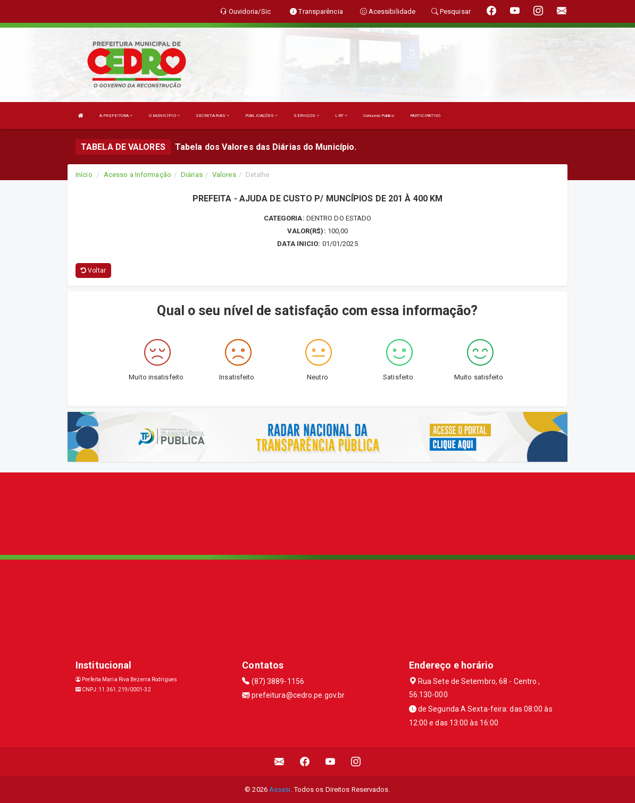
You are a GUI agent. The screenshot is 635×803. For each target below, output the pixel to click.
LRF (341, 115)
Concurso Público (378, 115)
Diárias (192, 175)
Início (84, 175)
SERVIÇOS (306, 115)
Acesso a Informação (137, 175)
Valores (224, 175)
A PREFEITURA (115, 115)
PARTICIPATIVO (425, 115)
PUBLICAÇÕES (261, 115)
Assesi (280, 789)
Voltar (93, 270)
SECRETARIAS (212, 115)
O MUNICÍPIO (164, 115)
